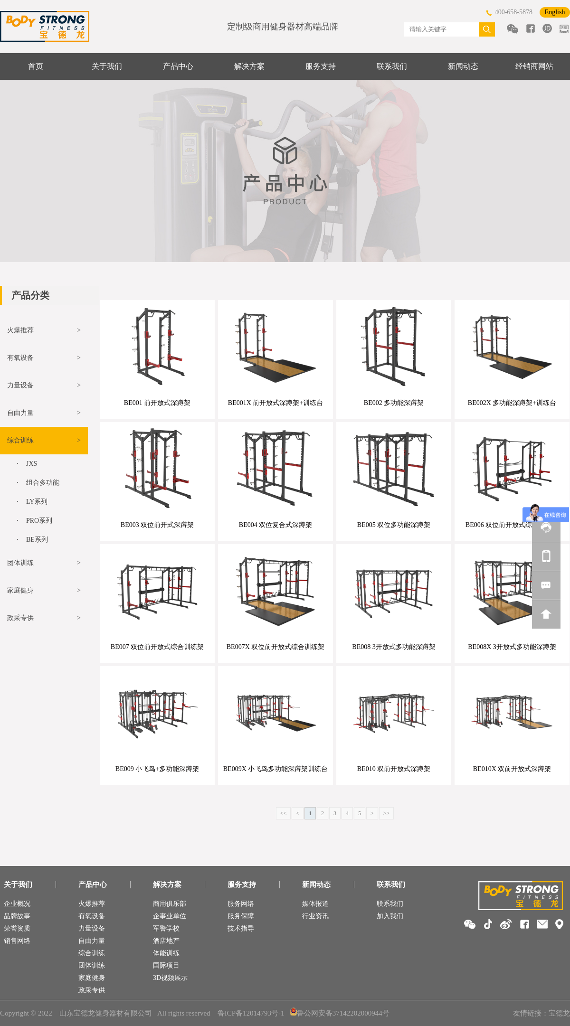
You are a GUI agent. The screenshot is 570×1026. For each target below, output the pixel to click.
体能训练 (166, 953)
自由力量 (91, 940)
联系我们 (392, 66)
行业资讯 (315, 916)
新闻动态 (463, 66)
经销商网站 (534, 66)
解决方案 (249, 66)
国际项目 (166, 965)
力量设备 (91, 928)
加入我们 (390, 916)
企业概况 (17, 903)
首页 (35, 66)
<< (283, 813)
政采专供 (91, 990)
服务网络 (241, 903)
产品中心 (178, 66)
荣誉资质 (17, 928)
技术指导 (241, 928)
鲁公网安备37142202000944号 (340, 1013)
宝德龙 (559, 1013)
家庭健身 (91, 977)
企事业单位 (169, 916)
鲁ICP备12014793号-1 (251, 1013)
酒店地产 (166, 940)
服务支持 (320, 66)
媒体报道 (315, 903)
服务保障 (241, 916)
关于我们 (107, 66)
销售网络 (17, 940)
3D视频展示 (170, 977)
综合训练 (91, 953)
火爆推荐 (91, 903)
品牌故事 (17, 916)
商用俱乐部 (169, 903)
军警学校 (166, 928)
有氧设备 (91, 916)
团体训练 (91, 965)
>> (386, 813)
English (555, 12)
